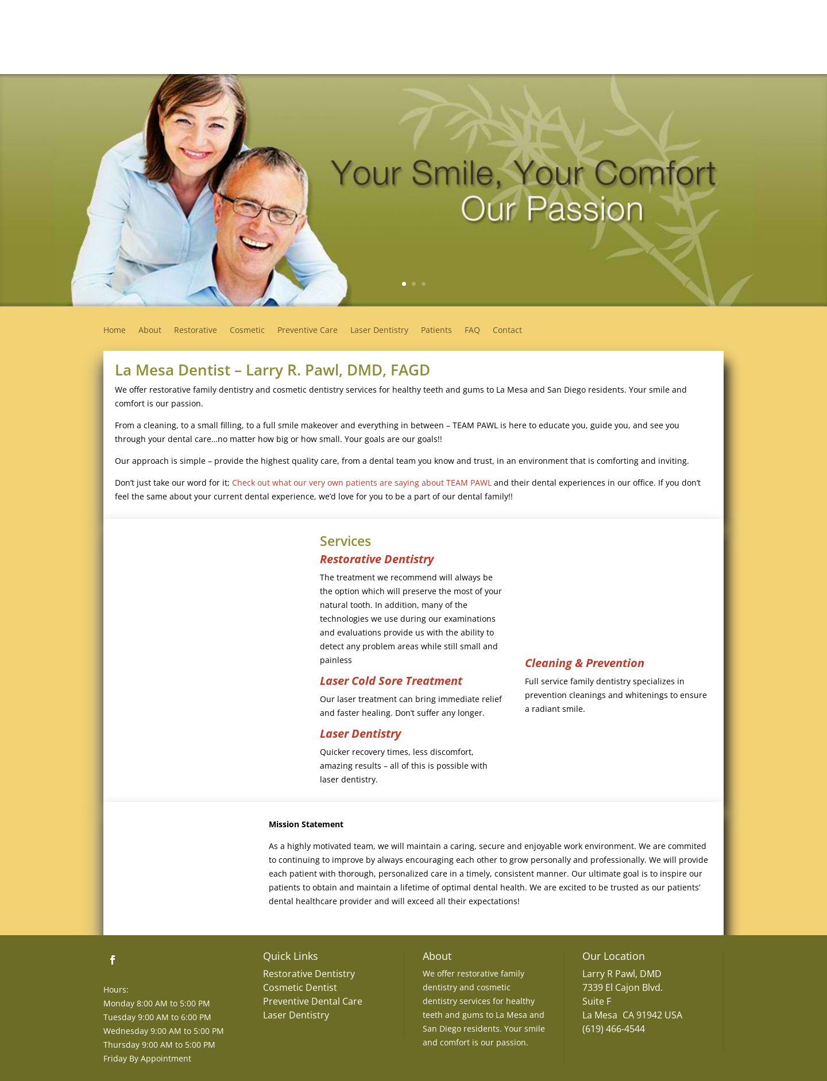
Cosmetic (247, 330)
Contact (507, 330)
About (149, 330)
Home (114, 330)
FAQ (472, 330)
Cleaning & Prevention (584, 663)
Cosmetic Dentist (300, 987)
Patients (436, 330)
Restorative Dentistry (377, 559)
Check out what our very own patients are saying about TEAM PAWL (362, 482)
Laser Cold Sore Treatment (391, 680)
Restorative (195, 330)
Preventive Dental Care (312, 1001)
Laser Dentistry (379, 330)
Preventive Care (307, 330)
